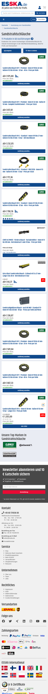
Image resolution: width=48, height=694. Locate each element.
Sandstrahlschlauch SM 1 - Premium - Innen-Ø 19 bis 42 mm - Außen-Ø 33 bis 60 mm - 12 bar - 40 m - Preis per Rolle (23, 69)
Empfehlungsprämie (12, 555)
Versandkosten (10, 559)
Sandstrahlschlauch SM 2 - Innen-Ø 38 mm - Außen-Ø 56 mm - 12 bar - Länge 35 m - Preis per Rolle (23, 410)
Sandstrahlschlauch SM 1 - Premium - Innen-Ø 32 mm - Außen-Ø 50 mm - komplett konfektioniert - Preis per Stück (24, 103)
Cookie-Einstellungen (12, 598)
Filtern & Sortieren (31, 51)
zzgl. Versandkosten (9, 252)
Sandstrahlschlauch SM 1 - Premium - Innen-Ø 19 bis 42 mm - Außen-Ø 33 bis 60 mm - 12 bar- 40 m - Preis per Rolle (23, 376)
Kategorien (7, 51)
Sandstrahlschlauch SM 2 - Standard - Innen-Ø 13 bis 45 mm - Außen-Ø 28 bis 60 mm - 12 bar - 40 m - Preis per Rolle (23, 204)
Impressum (9, 589)
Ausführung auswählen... (24, 84)
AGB (6, 591)
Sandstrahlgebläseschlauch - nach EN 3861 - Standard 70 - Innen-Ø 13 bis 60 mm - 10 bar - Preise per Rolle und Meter (22, 309)
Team (7, 576)
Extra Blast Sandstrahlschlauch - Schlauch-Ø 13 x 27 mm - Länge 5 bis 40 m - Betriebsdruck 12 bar (22, 274)
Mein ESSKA (9, 557)
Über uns (8, 574)
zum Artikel (24, 426)
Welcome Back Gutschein (13, 553)
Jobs (6, 579)
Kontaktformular (8, 541)
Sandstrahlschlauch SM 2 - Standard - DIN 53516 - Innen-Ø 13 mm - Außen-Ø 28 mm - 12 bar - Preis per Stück (23, 170)
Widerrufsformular (11, 593)
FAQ (6, 551)
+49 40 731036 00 (10, 513)
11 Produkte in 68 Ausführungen (17, 39)
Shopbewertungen (11, 562)
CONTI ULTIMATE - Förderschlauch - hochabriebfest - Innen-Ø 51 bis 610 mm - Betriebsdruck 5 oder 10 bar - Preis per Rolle (24, 241)
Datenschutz (9, 596)
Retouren (8, 564)
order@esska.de (8, 538)
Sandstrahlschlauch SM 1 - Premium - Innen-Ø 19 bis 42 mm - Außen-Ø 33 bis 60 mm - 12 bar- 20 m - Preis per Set (23, 342)
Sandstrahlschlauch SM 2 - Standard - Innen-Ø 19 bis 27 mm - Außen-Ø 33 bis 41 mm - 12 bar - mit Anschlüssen (23, 137)
